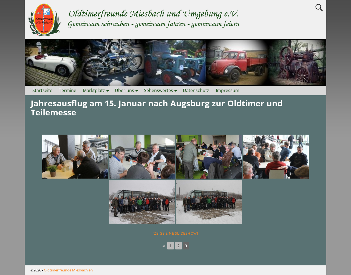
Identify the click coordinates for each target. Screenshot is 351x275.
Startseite (42, 90)
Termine (67, 90)
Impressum (227, 90)
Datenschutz (196, 90)
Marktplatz (97, 90)
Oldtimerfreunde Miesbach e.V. (69, 270)
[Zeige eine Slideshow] (175, 233)
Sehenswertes (162, 90)
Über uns (128, 90)
